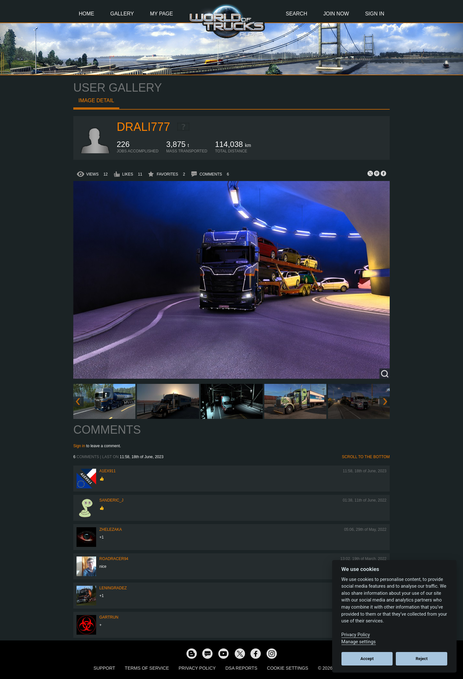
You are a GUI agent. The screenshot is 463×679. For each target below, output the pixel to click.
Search (296, 13)
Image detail (96, 100)
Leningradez (113, 588)
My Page (161, 13)
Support (104, 668)
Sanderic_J (111, 500)
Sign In (374, 13)
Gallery (122, 13)
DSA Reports (241, 668)
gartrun (108, 617)
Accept (367, 658)
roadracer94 (113, 559)
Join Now (336, 13)
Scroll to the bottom (366, 457)
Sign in (79, 446)
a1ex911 (107, 471)
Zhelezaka (110, 529)
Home (86, 13)
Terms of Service (147, 668)
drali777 (143, 126)
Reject (422, 658)
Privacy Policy (197, 668)
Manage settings (358, 642)
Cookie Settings (287, 668)
